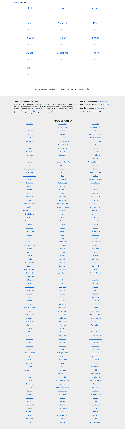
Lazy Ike (62, 276)
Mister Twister (62, 360)
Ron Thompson (95, 217)
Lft (62, 280)
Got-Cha (62, 138)
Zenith (95, 415)
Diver (62, 8)
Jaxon (63, 228)
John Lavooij (62, 245)
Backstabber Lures (29, 176)
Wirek (95, 384)
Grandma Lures (62, 145)
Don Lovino (29, 363)
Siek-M (95, 252)
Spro (95, 290)
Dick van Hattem (29, 353)
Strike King (95, 297)
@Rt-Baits (29, 124)
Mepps (62, 349)
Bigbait (29, 224)
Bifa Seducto (29, 214)
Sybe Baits (95, 311)
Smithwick (95, 266)
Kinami (62, 255)
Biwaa (30, 235)
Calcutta (30, 280)
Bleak (29, 8)
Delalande (29, 339)
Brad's (29, 259)
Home (16, 2)
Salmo (95, 224)
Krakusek (62, 266)
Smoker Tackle (95, 273)
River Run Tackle (95, 197)
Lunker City (62, 318)
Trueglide (95, 356)
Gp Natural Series (62, 141)
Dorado (29, 366)
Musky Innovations (62, 387)
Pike (95, 23)
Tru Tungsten (95, 353)
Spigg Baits (95, 280)
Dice (29, 349)
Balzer (29, 186)
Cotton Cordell (29, 308)
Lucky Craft (62, 304)
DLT (29, 356)
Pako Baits (62, 422)
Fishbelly (29, 401)
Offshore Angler (62, 408)
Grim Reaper (62, 148)
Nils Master (62, 394)
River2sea (95, 200)
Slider (95, 262)
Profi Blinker (95, 155)
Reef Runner (95, 183)
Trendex (96, 342)
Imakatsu (62, 200)
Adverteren (102, 108)
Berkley (29, 207)
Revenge (95, 193)
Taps (95, 321)
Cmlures (29, 297)
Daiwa (29, 328)
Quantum (95, 165)
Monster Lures (62, 373)
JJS (62, 238)
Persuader (95, 124)
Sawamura (95, 235)
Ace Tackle (29, 145)
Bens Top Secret (29, 203)
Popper (29, 38)
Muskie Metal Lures (62, 380)
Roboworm (95, 214)
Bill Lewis (29, 228)
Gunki (62, 151)
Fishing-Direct (29, 405)
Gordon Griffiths (62, 134)
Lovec (63, 294)
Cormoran (29, 304)
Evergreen (29, 384)
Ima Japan (62, 197)
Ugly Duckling (95, 360)
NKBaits (62, 398)
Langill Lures (62, 273)
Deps (29, 342)
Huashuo (62, 190)
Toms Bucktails (95, 335)
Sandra (95, 228)
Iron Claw (62, 210)
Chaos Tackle (29, 287)
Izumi (62, 217)
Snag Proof (95, 276)
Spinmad (95, 283)
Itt (62, 214)
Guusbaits (62, 155)
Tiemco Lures (95, 325)
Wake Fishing (95, 377)
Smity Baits (95, 269)
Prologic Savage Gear (95, 162)
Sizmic (95, 255)
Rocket (62, 38)
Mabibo (62, 328)
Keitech (62, 249)
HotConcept (62, 183)
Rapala (95, 169)
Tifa (95, 328)
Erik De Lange (29, 380)
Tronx (95, 53)
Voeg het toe (101, 101)
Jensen (62, 231)
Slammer (95, 259)
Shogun (95, 245)
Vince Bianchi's (95, 373)
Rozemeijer (95, 221)
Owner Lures (62, 419)
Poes (95, 145)
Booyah (29, 255)
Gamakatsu (62, 124)
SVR (34, 111)
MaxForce (62, 339)
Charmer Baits (29, 290)
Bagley (29, 179)
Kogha (62, 262)
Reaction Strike (95, 172)
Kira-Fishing (62, 259)
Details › (29, 15)
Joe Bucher (63, 242)
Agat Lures (29, 155)
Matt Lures (62, 335)
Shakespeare (95, 242)
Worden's (95, 387)
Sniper (29, 53)
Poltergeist (95, 148)
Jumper (95, 8)
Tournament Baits (95, 339)
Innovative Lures (62, 203)
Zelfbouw (95, 412)
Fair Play (29, 387)
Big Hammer (29, 221)
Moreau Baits (62, 377)
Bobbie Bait (30, 242)
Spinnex (95, 287)
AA (29, 127)
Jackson (62, 224)
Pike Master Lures (95, 134)
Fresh (30, 422)
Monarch (62, 370)
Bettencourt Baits (29, 210)
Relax (95, 190)
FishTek (29, 408)
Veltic (95, 370)
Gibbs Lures (62, 127)
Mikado (62, 356)
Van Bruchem (95, 366)
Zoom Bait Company (95, 422)
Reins (95, 186)
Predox (95, 151)
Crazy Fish (29, 318)
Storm (95, 294)
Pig (95, 131)
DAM (29, 332)
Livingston (62, 287)
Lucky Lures (62, 311)
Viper (30, 68)
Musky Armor (62, 384)
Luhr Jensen (62, 314)
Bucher (29, 266)
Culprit (29, 325)
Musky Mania (62, 391)
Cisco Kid (30, 294)
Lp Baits (62, 301)
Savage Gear (95, 231)
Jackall (62, 221)
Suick (95, 304)
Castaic (29, 283)
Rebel (95, 176)
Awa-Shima (29, 172)
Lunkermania (62, 321)
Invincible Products (62, 207)
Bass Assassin (29, 193)
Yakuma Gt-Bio (95, 394)
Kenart (62, 252)
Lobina (62, 290)
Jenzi (62, 235)
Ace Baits (29, 141)
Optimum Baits (62, 415)
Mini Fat (62, 23)
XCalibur (96, 391)
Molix (62, 366)
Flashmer (29, 412)
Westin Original (95, 380)
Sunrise (95, 308)
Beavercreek (29, 197)
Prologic (95, 158)
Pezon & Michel (95, 127)
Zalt (95, 408)
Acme (30, 148)
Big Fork (29, 217)
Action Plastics (29, 151)
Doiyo (30, 360)
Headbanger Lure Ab (62, 162)
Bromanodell (29, 262)
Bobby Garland (29, 245)
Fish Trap (29, 398)
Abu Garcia (29, 138)
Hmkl (62, 176)
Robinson (95, 210)
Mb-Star (62, 342)
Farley (29, 391)
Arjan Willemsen (29, 169)
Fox (29, 415)
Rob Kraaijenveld (95, 207)
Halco (62, 158)
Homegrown (62, 179)
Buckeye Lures (29, 269)
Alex (29, 165)
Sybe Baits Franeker (95, 314)
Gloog (62, 131)
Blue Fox (29, 238)
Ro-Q (95, 203)
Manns (62, 332)
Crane (30, 311)
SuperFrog (62, 53)
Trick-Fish (95, 346)
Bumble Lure (29, 276)
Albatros (29, 162)
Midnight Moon (62, 353)
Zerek (95, 419)
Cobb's (29, 301)
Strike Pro (95, 301)
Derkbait (29, 346)
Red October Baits (95, 179)
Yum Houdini (95, 405)
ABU (29, 134)
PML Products (96, 141)
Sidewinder (95, 249)
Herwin (62, 172)
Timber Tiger (95, 332)
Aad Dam (29, 131)
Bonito (29, 252)
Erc (29, 377)
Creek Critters (29, 321)
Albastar (29, 158)
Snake (95, 38)
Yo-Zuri (95, 398)
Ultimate (95, 363)
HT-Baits (62, 186)
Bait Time (29, 183)
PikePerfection (95, 138)
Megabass (62, 346)
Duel (29, 373)
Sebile (95, 238)
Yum (95, 401)
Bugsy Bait (29, 273)
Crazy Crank (29, 314)
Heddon (62, 165)
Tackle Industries (95, 318)
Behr (29, 200)
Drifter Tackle (29, 370)
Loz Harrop (62, 297)
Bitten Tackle (29, 231)
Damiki (29, 335)
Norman (62, 405)
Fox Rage (29, 419)
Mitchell (62, 363)
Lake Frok (62, 269)
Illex (62, 193)
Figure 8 (29, 394)
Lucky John (63, 308)
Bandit (29, 190)
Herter (62, 169)
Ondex (62, 412)
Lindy (62, 283)
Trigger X (95, 349)
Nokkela (62, 401)
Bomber (29, 249)
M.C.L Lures (62, 325)
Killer (29, 23)
